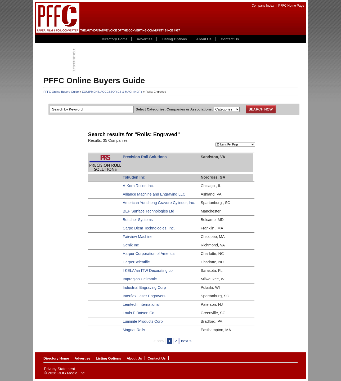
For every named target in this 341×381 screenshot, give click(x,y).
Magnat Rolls (134, 330)
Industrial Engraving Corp (144, 287)
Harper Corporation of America (149, 253)
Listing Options (174, 39)
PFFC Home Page (291, 5)
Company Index (263, 5)
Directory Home (115, 39)
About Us (204, 39)
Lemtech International (141, 304)
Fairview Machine (137, 236)
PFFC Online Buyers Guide (61, 91)
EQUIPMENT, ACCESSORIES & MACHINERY (112, 91)
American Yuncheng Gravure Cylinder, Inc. (159, 203)
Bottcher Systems (138, 220)
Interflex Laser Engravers (144, 296)
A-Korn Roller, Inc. (138, 186)
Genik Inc (131, 245)
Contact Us (230, 39)
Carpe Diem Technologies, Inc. (149, 228)
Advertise (144, 39)
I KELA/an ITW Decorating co (148, 270)
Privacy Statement (59, 369)
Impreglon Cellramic (140, 279)
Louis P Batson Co (138, 313)
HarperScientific (136, 262)
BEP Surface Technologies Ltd (148, 211)
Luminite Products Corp (143, 321)
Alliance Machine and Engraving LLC (154, 194)
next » (186, 341)
